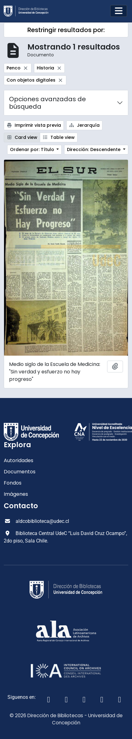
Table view (59, 137)
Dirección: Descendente (94, 149)
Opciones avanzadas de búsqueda (47, 103)
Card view (22, 137)
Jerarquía (84, 125)
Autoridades (18, 460)
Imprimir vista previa (34, 125)
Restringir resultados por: (66, 30)
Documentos (19, 471)
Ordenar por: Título (32, 149)
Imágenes (16, 494)
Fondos (12, 482)
